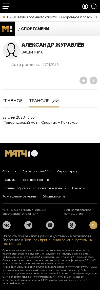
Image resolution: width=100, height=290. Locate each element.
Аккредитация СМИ (37, 171)
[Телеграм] (28, 225)
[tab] (13, 101)
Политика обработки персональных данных (34, 188)
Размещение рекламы (19, 196)
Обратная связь (53, 196)
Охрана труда (67, 171)
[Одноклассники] (93, 80)
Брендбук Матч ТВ (36, 180)
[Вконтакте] (83, 80)
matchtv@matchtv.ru (15, 283)
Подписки (9, 180)
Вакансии (79, 188)
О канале (9, 171)
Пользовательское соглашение (77, 211)
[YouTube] (50, 225)
